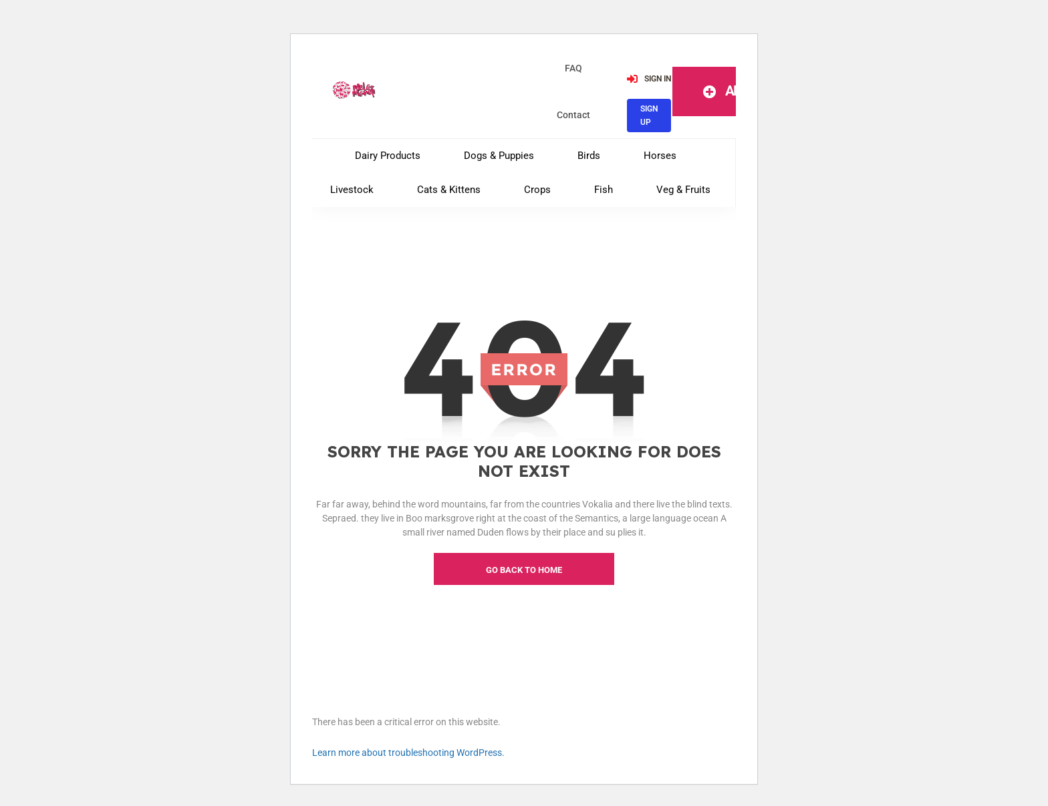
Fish (603, 190)
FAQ (573, 68)
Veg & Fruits (683, 190)
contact (573, 115)
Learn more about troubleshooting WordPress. (408, 752)
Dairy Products (387, 156)
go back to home (524, 570)
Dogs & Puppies (499, 156)
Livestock (352, 190)
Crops (537, 190)
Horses (660, 156)
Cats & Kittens (449, 190)
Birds (588, 156)
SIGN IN (649, 78)
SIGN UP (649, 115)
